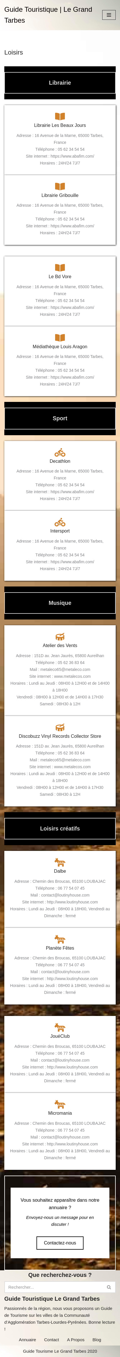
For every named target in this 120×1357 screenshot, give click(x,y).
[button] (60, 1243)
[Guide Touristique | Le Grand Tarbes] (49, 15)
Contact (51, 1339)
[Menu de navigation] (109, 15)
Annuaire (27, 1339)
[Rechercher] (53, 1287)
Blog (96, 1339)
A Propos (75, 1339)
